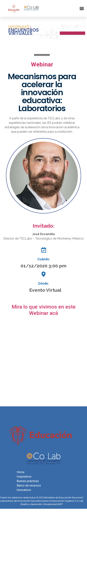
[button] (79, 8)
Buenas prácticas (28, 481)
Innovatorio (24, 490)
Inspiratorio (24, 476)
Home (20, 472)
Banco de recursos (29, 485)
